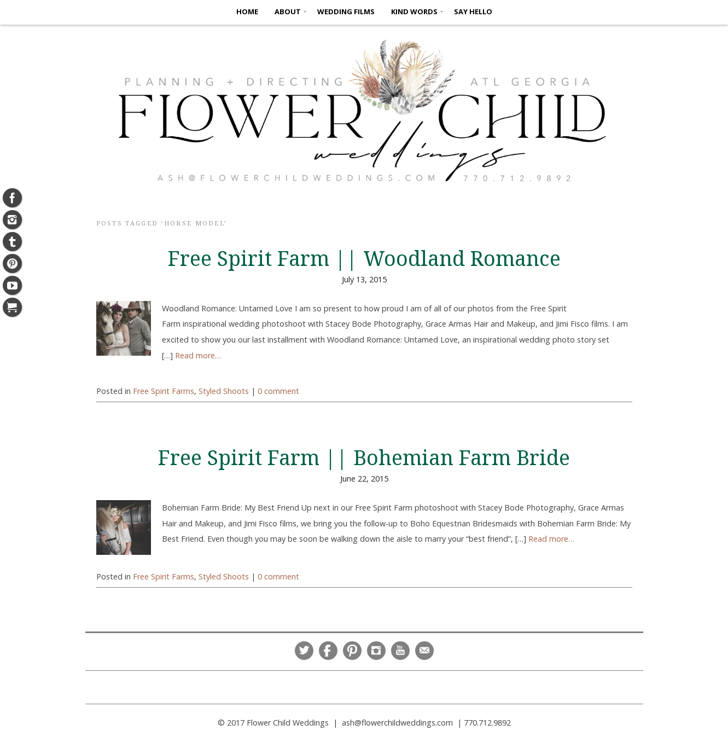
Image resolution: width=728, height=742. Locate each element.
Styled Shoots (224, 391)
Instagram (376, 650)
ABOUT (288, 11)
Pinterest (352, 650)
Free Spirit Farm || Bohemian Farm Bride (364, 458)
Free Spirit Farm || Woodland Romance (364, 259)
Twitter (304, 650)
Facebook (328, 650)
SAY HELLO (473, 11)
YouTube (400, 650)
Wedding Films (346, 11)
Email (424, 650)
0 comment (278, 391)
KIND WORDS (414, 11)
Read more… (198, 355)
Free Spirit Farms (163, 391)
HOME (247, 11)
